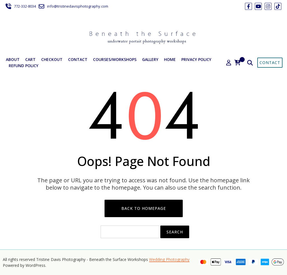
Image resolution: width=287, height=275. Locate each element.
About (13, 59)
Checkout (52, 59)
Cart (30, 59)
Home (170, 59)
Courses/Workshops (114, 59)
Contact (77, 59)
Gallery (150, 59)
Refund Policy (23, 65)
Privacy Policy (196, 59)
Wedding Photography (169, 259)
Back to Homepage (143, 208)
